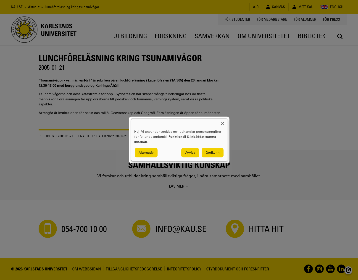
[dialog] (179, 140)
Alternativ (146, 153)
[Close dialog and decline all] (222, 122)
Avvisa (190, 153)
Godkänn (212, 153)
